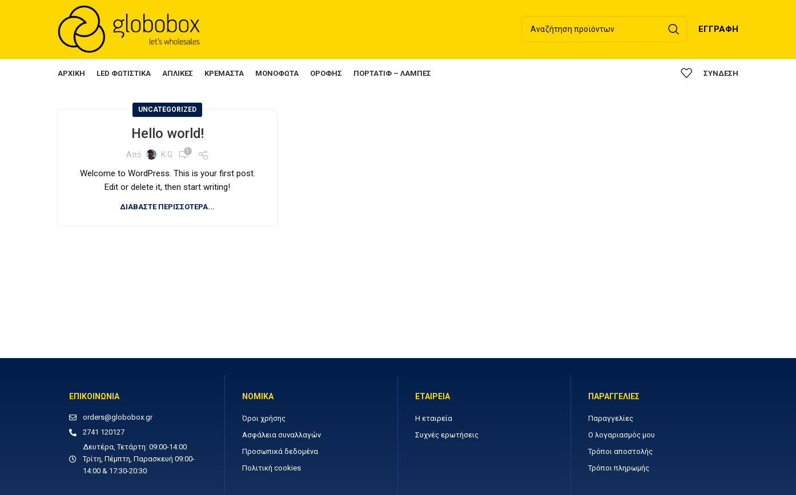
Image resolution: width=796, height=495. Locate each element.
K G (166, 155)
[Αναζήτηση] (604, 30)
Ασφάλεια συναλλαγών (281, 436)
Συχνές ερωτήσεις (447, 436)
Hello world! (167, 135)
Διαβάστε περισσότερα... (167, 208)
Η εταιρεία (433, 419)
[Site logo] (129, 29)
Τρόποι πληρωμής (618, 469)
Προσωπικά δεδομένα (280, 452)
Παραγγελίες (610, 419)
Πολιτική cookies (271, 469)
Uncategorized (167, 111)
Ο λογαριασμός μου (621, 436)
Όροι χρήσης (264, 419)
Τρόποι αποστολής (620, 452)
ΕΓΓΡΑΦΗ (718, 30)
